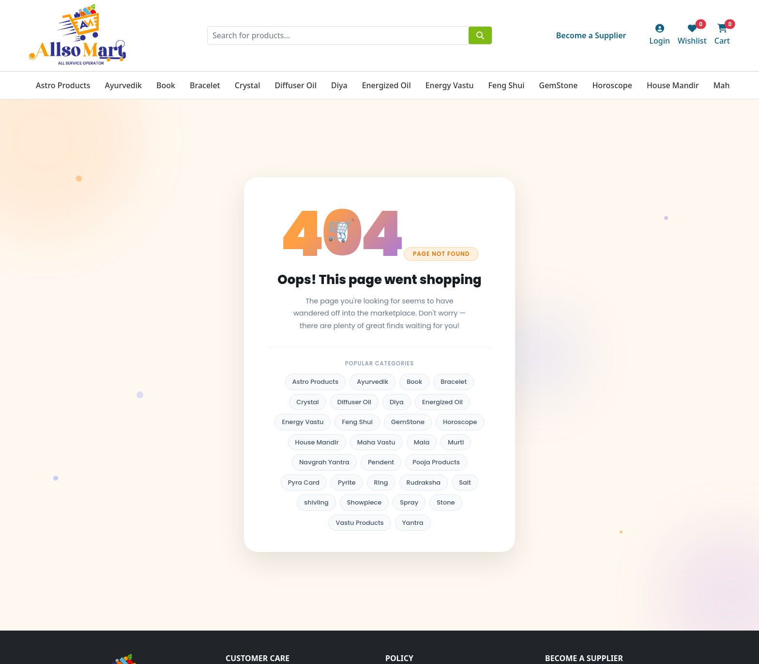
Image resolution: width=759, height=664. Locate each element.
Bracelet (205, 85)
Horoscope (612, 85)
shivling (316, 502)
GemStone (558, 85)
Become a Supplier (591, 35)
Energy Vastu (449, 85)
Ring (381, 482)
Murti (456, 442)
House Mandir (673, 85)
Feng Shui (506, 85)
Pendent (381, 462)
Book (165, 85)
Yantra (413, 522)
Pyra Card (303, 482)
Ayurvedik (123, 85)
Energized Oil (386, 85)
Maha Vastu (376, 442)
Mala (422, 442)
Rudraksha (424, 482)
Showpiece (364, 502)
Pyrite (347, 482)
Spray (409, 502)
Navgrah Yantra (324, 462)
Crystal (247, 85)
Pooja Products (436, 462)
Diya (339, 85)
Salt (465, 482)
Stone (446, 502)
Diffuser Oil (295, 85)
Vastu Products (359, 522)
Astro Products (63, 85)
